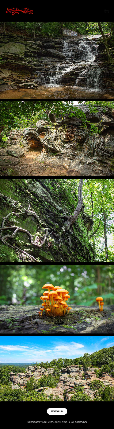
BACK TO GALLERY (57, 411)
